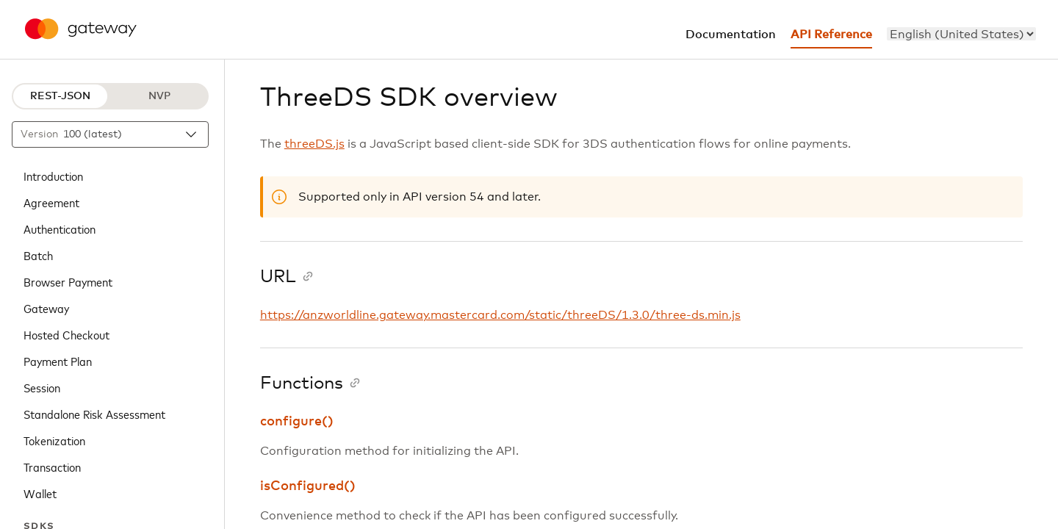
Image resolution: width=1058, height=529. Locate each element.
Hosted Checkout (66, 334)
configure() (297, 421)
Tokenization (54, 440)
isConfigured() (308, 486)
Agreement (51, 202)
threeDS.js (314, 144)
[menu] (961, 33)
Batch (38, 255)
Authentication (60, 228)
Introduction (53, 176)
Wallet (40, 493)
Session (42, 387)
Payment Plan (58, 361)
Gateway (46, 308)
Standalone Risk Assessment (94, 414)
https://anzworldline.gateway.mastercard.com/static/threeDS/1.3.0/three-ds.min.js (500, 315)
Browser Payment (68, 281)
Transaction (52, 466)
